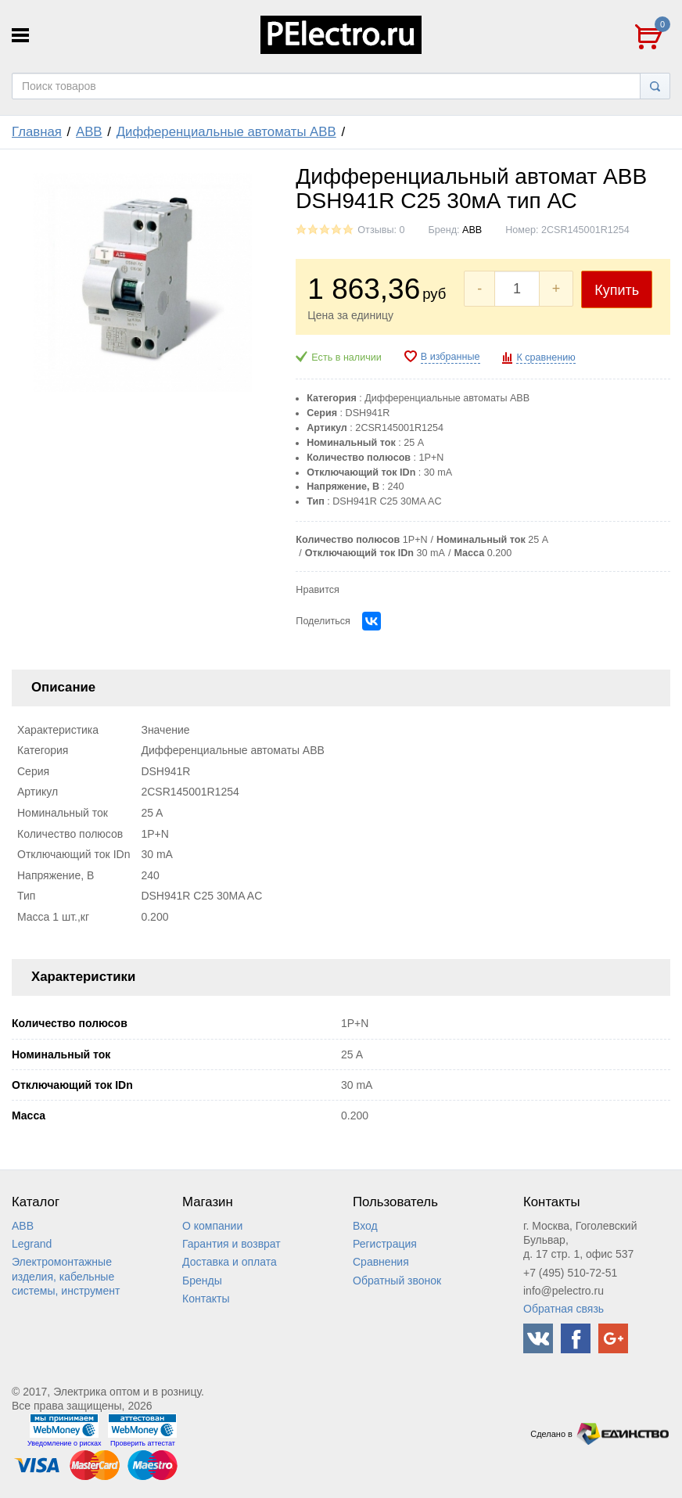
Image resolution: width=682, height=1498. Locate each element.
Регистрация (385, 1244)
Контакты (205, 1298)
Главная (37, 131)
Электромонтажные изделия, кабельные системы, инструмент (66, 1276)
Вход (365, 1226)
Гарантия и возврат (231, 1244)
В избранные (450, 356)
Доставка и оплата (229, 1262)
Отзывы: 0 (380, 230)
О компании (212, 1226)
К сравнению (545, 357)
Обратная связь (563, 1308)
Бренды (202, 1280)
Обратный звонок (397, 1280)
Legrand (32, 1244)
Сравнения (381, 1262)
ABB (89, 131)
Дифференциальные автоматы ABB (226, 131)
